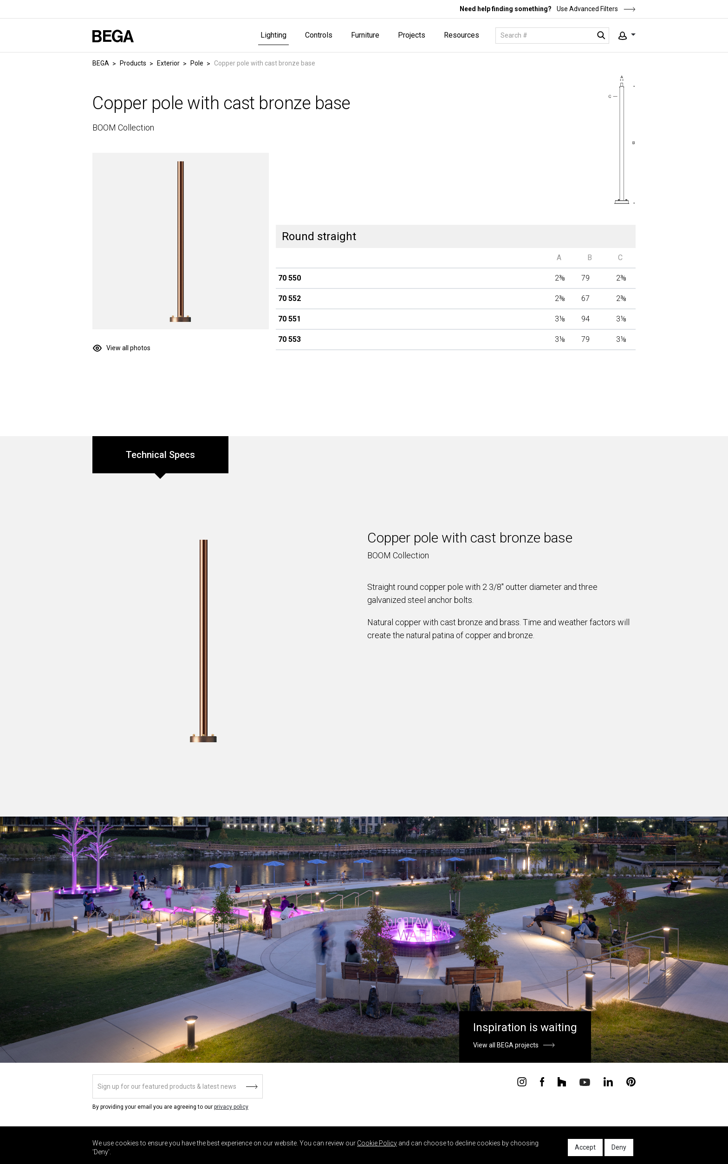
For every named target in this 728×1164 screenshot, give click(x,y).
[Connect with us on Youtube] (584, 1081)
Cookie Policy (377, 1143)
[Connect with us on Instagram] (521, 1081)
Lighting (273, 35)
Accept (585, 1147)
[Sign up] (177, 1086)
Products (133, 63)
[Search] (552, 35)
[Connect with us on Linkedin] (608, 1081)
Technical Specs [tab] (160, 454)
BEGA (100, 63)
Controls (318, 35)
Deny (618, 1147)
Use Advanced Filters (595, 9)
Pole (196, 63)
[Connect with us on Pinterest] (631, 1081)
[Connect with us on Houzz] (562, 1081)
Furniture (365, 35)
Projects (411, 35)
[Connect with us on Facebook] (542, 1081)
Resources (461, 35)
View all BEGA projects (506, 1045)
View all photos (128, 348)
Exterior (168, 63)
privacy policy (231, 1107)
